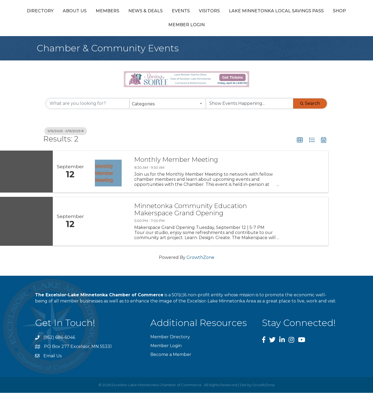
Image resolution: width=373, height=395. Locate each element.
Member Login (249, 26)
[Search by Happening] (249, 105)
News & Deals (171, 11)
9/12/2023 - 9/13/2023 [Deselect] (66, 133)
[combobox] (167, 105)
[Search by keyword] (87, 105)
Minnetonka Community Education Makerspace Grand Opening (190, 212)
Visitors (310, 11)
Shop (215, 26)
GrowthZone (200, 259)
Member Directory (170, 338)
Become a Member (170, 356)
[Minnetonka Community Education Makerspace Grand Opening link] (108, 223)
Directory (66, 11)
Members (133, 11)
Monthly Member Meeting (176, 161)
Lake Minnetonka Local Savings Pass (152, 26)
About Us (100, 11)
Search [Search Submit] (310, 105)
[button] (299, 142)
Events (206, 11)
